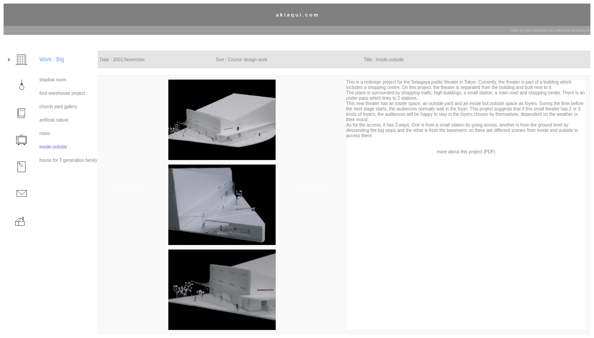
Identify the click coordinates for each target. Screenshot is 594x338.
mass (44, 133)
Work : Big (51, 59)
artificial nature (53, 120)
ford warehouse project (62, 93)
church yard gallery (58, 106)
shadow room (52, 79)
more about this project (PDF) (466, 151)
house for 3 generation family (68, 160)
